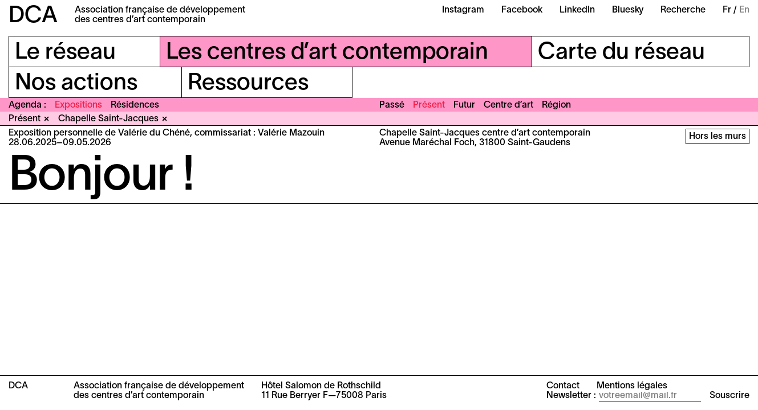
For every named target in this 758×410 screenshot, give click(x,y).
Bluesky (627, 10)
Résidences (135, 105)
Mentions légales (632, 386)
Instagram (463, 10)
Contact (562, 386)
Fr (727, 10)
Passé (391, 105)
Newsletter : (571, 396)
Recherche (683, 10)
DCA (33, 16)
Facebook (521, 10)
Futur (464, 105)
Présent (429, 105)
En (744, 10)
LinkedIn (577, 10)
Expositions (78, 105)
